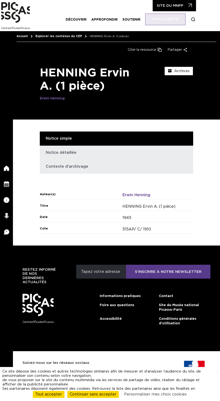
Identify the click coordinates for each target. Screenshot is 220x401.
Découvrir (76, 19)
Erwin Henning (52, 98)
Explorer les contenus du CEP (58, 36)
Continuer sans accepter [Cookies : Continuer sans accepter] (93, 394)
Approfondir (104, 19)
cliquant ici (210, 374)
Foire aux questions (117, 305)
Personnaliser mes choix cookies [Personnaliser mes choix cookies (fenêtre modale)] (155, 394)
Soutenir (131, 19)
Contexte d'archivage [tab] (67, 166)
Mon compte (165, 19)
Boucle (193, 19)
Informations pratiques (120, 296)
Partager (175, 50)
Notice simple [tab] (59, 138)
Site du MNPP (170, 5)
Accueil (22, 36)
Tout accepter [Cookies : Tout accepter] (48, 394)
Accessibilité (111, 319)
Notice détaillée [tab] (61, 153)
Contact (166, 296)
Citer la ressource (142, 50)
